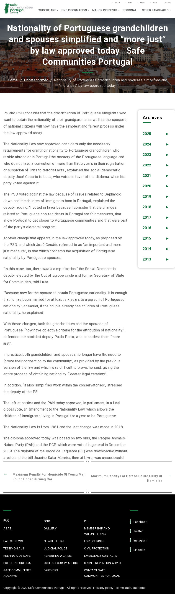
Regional (131, 12)
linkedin (137, 548)
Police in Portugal (18, 562)
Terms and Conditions (130, 587)
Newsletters (54, 540)
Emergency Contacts (100, 554)
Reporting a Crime (58, 554)
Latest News (158, 4)
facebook (138, 521)
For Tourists (94, 540)
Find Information (76, 12)
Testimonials (13, 547)
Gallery (50, 527)
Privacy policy (104, 587)
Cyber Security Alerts (61, 562)
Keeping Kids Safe (17, 554)
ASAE (7, 527)
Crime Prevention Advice (103, 562)
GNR (47, 520)
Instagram (104, 4)
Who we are (49, 12)
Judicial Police (55, 547)
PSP (86, 520)
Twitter (78, 4)
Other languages (156, 12)
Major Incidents (106, 12)
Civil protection (96, 547)
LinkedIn (130, 4)
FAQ (6, 519)
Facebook (53, 4)
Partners (51, 569)
